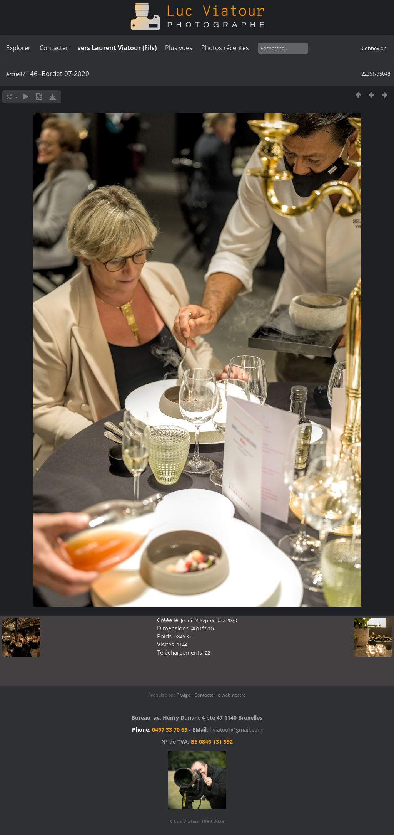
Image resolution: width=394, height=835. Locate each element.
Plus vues (178, 48)
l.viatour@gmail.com (236, 729)
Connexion (374, 48)
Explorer (18, 48)
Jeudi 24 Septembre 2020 (209, 620)
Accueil (14, 74)
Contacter (54, 48)
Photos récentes (225, 48)
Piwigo (183, 695)
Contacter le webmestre (220, 695)
